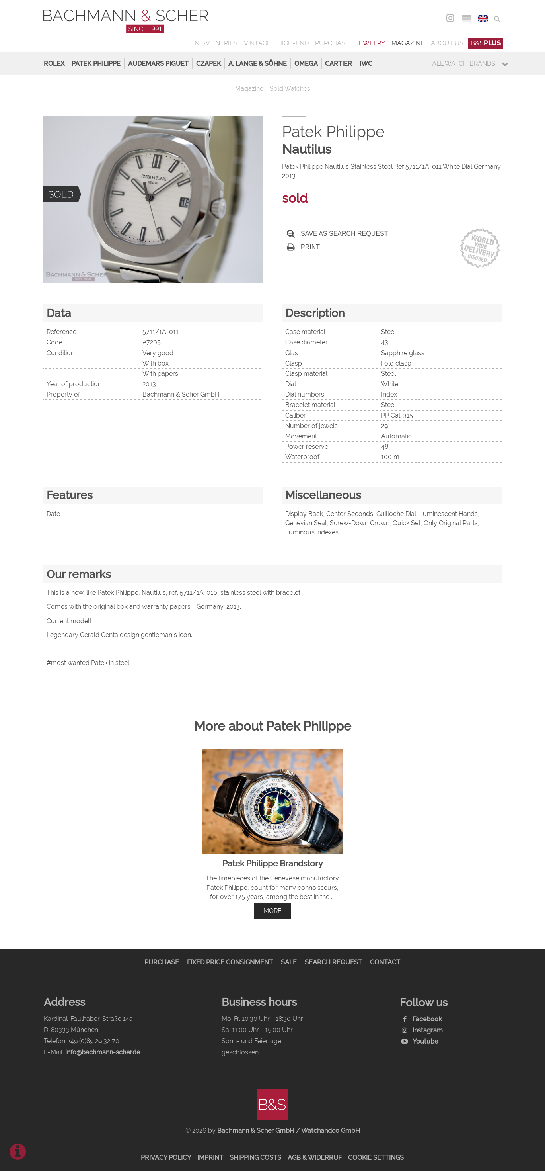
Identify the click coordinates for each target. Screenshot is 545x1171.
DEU (466, 18)
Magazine (407, 43)
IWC (366, 63)
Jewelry (370, 43)
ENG (482, 18)
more (272, 911)
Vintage (257, 43)
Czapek (208, 63)
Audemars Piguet (158, 63)
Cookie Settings (376, 1157)
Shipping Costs (255, 1157)
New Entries (216, 43)
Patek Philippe (96, 63)
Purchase (332, 43)
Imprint (210, 1157)
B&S (486, 43)
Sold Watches (290, 88)
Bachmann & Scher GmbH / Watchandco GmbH (288, 1130)
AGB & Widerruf (315, 1157)
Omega (306, 63)
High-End (293, 43)
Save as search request (337, 233)
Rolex (54, 63)
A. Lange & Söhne (257, 63)
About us (447, 43)
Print (303, 247)
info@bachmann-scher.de (102, 1052)
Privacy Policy (166, 1157)
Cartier (338, 63)
